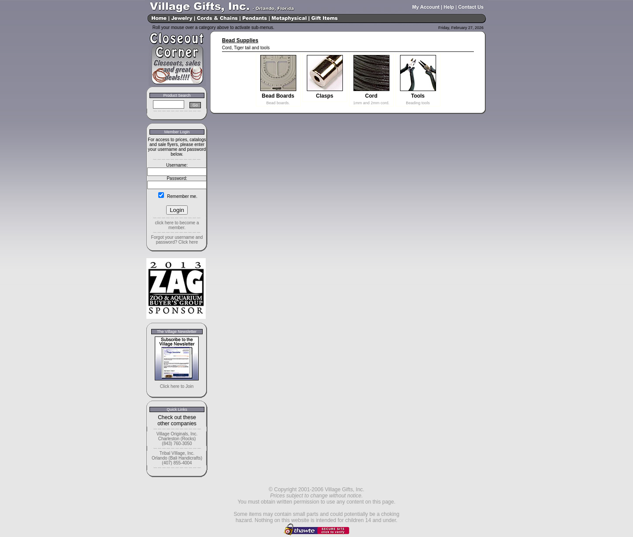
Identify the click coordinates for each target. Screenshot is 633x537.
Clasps (324, 96)
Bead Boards (278, 96)
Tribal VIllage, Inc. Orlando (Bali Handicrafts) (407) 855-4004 (177, 458)
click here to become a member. (177, 225)
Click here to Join (177, 386)
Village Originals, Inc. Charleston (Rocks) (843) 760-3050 (177, 438)
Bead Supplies (240, 40)
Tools (418, 96)
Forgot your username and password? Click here (177, 240)
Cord (371, 96)
